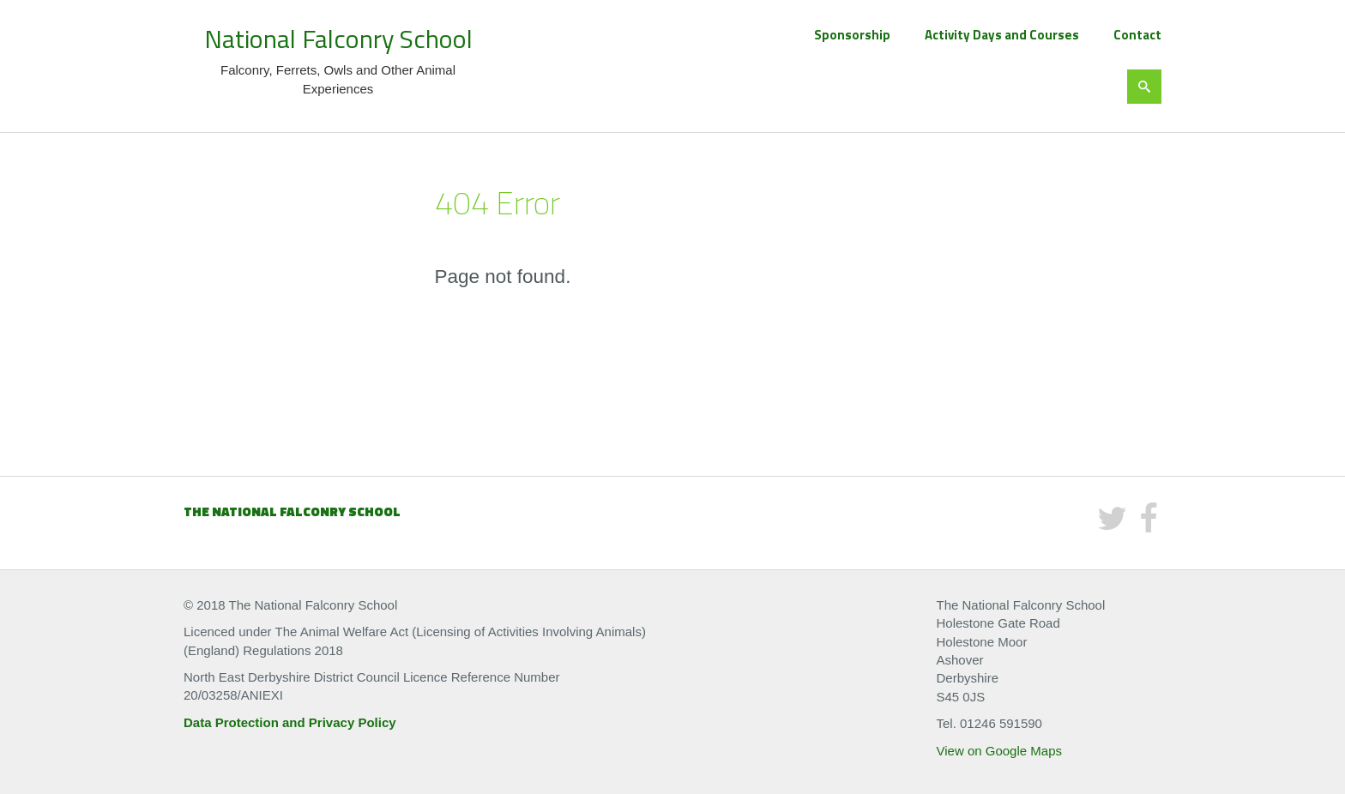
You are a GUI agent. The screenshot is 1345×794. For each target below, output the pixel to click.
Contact (1137, 35)
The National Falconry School (292, 511)
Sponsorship (852, 35)
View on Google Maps (999, 750)
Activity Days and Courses (1002, 35)
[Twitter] (1112, 525)
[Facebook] (1148, 525)
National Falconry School (338, 38)
